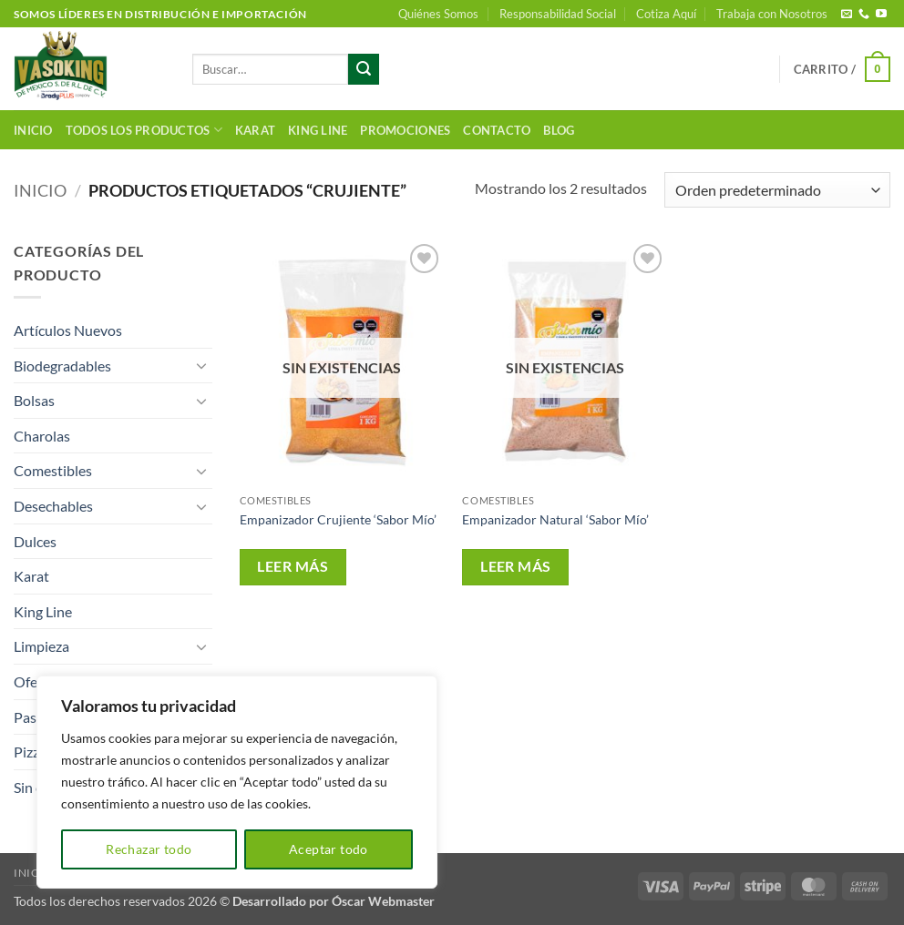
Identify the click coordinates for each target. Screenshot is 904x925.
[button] (842, 69)
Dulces (35, 541)
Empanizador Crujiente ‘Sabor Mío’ (338, 519)
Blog (558, 130)
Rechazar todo (148, 849)
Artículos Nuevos (68, 330)
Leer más (292, 566)
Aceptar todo (328, 849)
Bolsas (34, 400)
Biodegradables (62, 365)
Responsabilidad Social (557, 13)
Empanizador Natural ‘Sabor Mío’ (555, 519)
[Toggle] (201, 365)
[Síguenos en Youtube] (881, 14)
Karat (255, 130)
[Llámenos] (863, 14)
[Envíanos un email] (846, 14)
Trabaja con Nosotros (771, 13)
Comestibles (53, 470)
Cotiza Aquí (666, 13)
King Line (317, 130)
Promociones (405, 130)
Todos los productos (144, 129)
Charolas (42, 435)
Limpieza (41, 646)
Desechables (53, 505)
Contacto (496, 130)
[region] (236, 782)
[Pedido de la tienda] (777, 190)
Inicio (33, 130)
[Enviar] (363, 69)
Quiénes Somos (438, 13)
